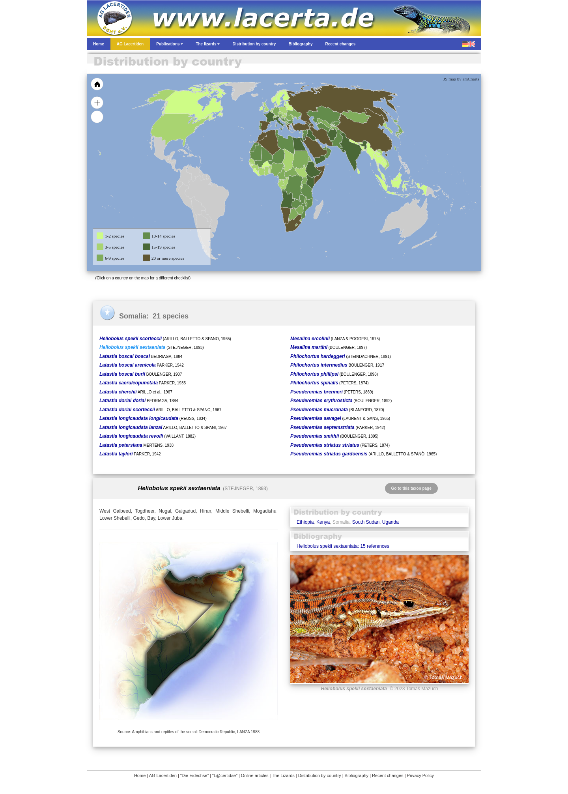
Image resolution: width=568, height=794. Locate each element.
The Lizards (283, 775)
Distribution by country (319, 775)
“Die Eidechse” (194, 775)
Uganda (390, 522)
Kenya (323, 522)
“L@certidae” (224, 775)
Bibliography (357, 775)
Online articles (255, 775)
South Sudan (365, 522)
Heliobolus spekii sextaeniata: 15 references (343, 546)
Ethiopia (305, 522)
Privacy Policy (420, 775)
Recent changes (388, 775)
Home (140, 775)
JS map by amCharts (461, 79)
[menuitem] (324, 147)
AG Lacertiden (163, 775)
